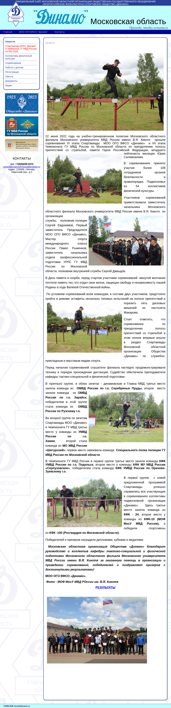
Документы (11, 81)
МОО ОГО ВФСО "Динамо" (33, 32)
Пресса (9, 76)
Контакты (59, 32)
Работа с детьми (14, 67)
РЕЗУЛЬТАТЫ (105, 587)
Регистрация (12, 72)
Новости (10, 41)
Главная (7, 32)
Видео (8, 85)
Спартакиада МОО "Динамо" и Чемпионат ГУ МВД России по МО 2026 (21, 49)
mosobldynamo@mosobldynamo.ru (21, 166)
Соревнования (13, 63)
